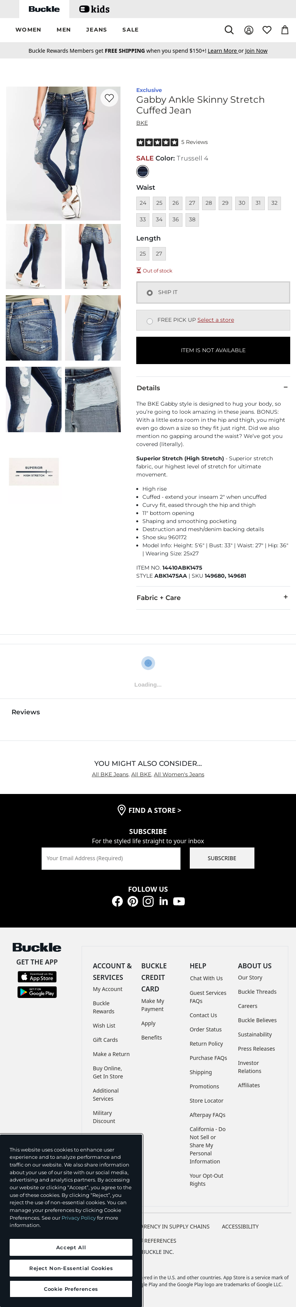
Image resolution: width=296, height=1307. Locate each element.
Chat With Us (206, 978)
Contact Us (203, 1015)
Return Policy (206, 1043)
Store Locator (207, 1100)
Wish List (104, 1025)
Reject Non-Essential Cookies (71, 1268)
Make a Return (111, 1054)
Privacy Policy (79, 1218)
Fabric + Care (213, 597)
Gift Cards (105, 1039)
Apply (148, 1023)
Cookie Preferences (148, 1240)
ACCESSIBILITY (240, 1226)
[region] (71, 1221)
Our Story (250, 977)
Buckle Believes (257, 1020)
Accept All (71, 1247)
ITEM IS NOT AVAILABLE (213, 350)
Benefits (151, 1037)
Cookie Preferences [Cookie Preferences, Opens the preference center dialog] (71, 1289)
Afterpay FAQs (208, 1114)
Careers (247, 1005)
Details (213, 387)
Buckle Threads (257, 991)
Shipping (201, 1072)
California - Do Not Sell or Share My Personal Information (208, 1145)
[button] (28, 30)
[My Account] (249, 30)
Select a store (215, 319)
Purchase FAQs (208, 1057)
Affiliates (249, 1085)
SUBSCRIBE (222, 858)
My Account (107, 989)
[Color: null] (142, 171)
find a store (155, 810)
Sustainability (255, 1034)
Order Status (206, 1029)
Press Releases (256, 1048)
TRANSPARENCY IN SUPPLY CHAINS (165, 1226)
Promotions (204, 1086)
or (226, 50)
